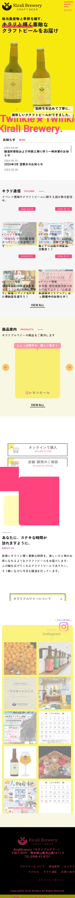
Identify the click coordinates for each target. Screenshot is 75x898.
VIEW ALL (37, 305)
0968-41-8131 (40, 857)
